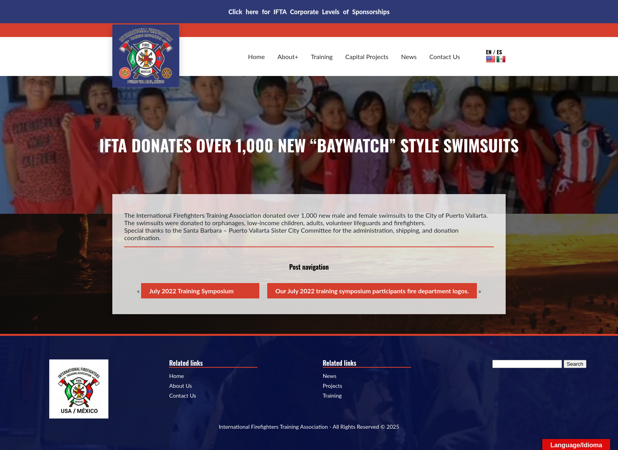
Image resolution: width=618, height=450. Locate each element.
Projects (333, 386)
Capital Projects (367, 56)
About (286, 56)
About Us (180, 386)
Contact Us (444, 56)
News (409, 56)
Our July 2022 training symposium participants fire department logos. (372, 290)
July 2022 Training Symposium (191, 290)
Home (256, 56)
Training (322, 56)
